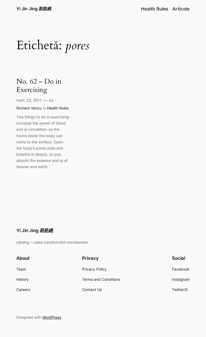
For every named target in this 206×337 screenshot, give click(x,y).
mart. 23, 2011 (29, 100)
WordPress (51, 317)
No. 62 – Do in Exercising (38, 85)
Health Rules (58, 108)
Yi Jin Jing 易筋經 (34, 8)
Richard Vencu (29, 108)
